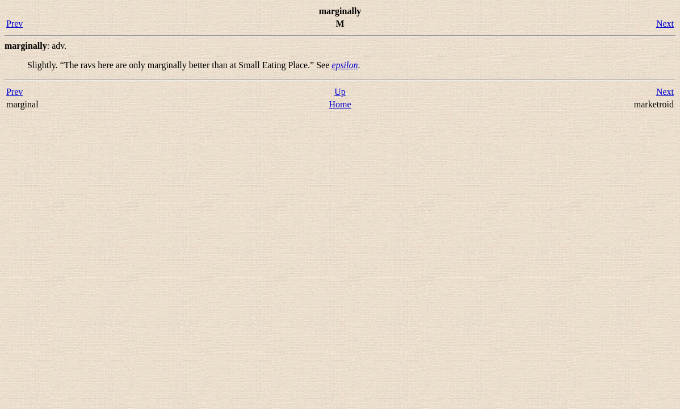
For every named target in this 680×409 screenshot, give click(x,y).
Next (665, 23)
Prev (14, 23)
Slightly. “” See (179, 65)
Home (340, 104)
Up (340, 92)
